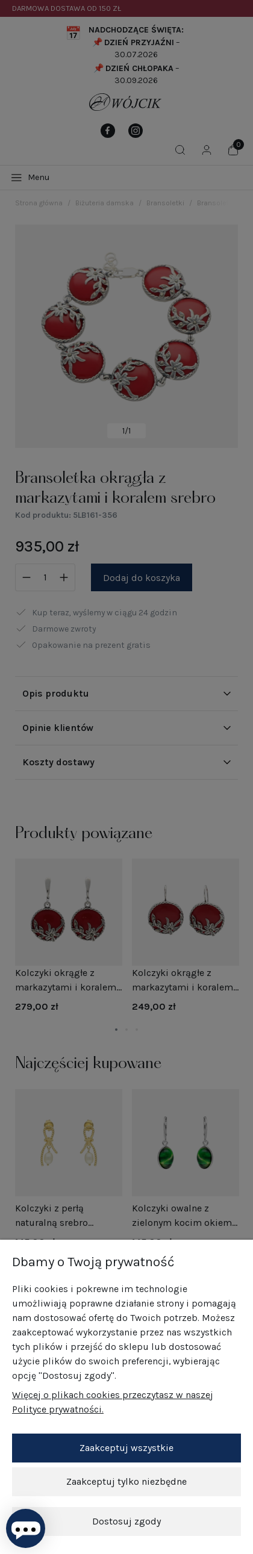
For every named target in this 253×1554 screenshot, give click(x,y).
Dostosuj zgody (126, 1521)
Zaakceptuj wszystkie (126, 1447)
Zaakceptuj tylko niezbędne (126, 1481)
